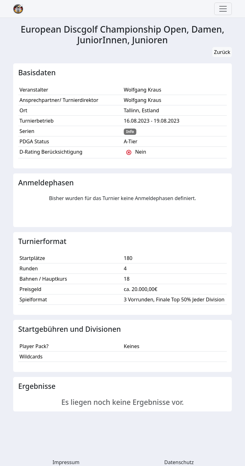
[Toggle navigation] (223, 9)
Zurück (222, 52)
